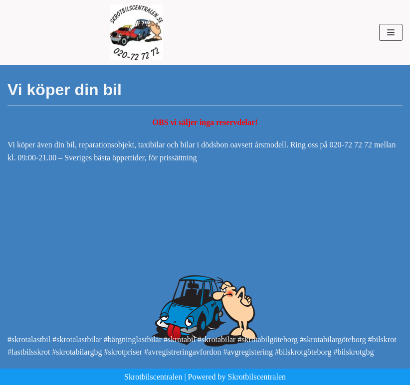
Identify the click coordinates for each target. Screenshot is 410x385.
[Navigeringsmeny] (391, 32)
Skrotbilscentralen (153, 377)
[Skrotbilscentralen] (136, 32)
